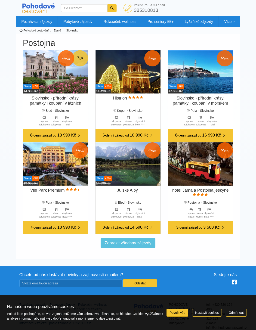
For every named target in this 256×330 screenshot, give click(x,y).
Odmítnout (236, 312)
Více (228, 22)
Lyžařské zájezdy (199, 22)
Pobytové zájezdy (77, 22)
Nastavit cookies (207, 312)
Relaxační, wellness (120, 22)
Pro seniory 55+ (161, 22)
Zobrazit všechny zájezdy (128, 243)
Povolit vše (177, 312)
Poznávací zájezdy (36, 22)
